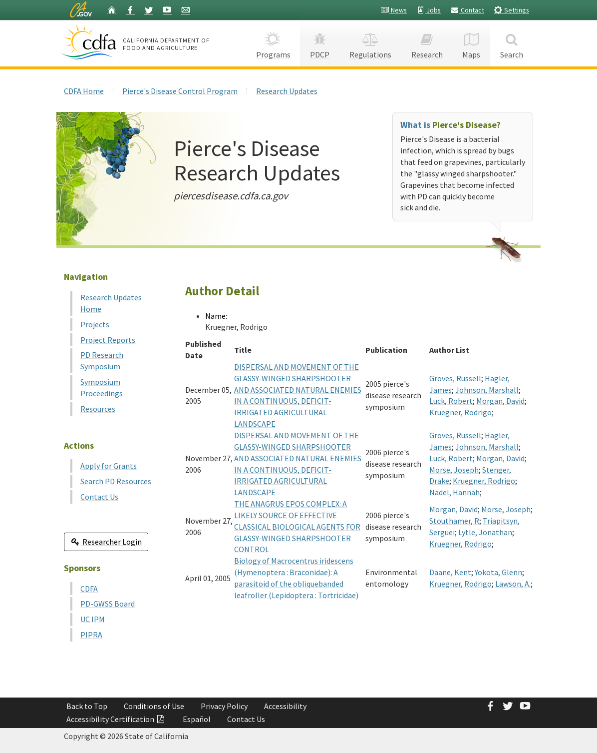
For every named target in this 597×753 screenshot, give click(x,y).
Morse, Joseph (454, 470)
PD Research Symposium (101, 360)
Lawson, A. (513, 584)
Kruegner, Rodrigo (460, 412)
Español (197, 719)
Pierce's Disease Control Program (180, 91)
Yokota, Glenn (498, 572)
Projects (94, 324)
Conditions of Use (154, 706)
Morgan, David (500, 401)
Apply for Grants (108, 466)
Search (511, 42)
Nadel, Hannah (454, 492)
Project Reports (107, 340)
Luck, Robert (451, 401)
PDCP (319, 42)
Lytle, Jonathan (485, 532)
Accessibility (285, 706)
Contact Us (99, 497)
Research (427, 42)
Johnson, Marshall (487, 390)
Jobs (428, 9)
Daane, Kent (450, 572)
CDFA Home (84, 91)
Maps (472, 42)
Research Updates (286, 91)
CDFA (89, 589)
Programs (273, 42)
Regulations (370, 42)
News (393, 9)
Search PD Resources (115, 481)
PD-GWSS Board (107, 604)
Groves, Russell (455, 378)
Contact (467, 9)
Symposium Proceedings (101, 387)
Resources (97, 409)
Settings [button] (511, 9)
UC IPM (92, 619)
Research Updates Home (111, 303)
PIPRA (91, 635)
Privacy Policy (224, 706)
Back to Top (86, 706)
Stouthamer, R (454, 521)
